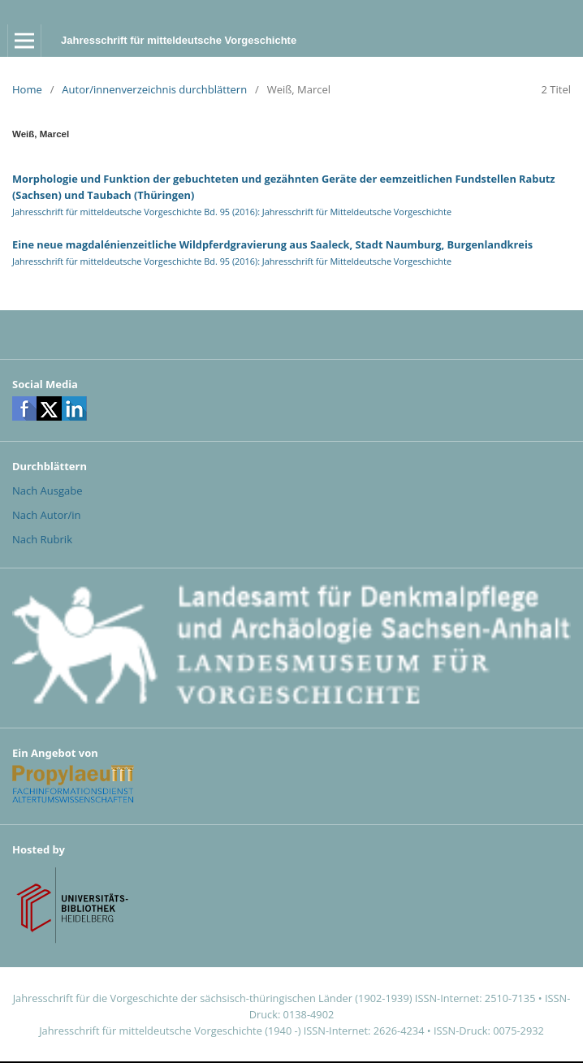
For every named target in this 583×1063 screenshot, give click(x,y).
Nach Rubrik (42, 539)
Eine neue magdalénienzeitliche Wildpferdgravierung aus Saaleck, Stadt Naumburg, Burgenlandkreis (272, 244)
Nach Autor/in (46, 515)
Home (27, 89)
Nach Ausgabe (47, 490)
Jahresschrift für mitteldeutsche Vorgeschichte (178, 40)
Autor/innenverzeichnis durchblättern (154, 89)
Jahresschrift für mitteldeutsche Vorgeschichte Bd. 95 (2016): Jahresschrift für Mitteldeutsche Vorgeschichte (231, 211)
